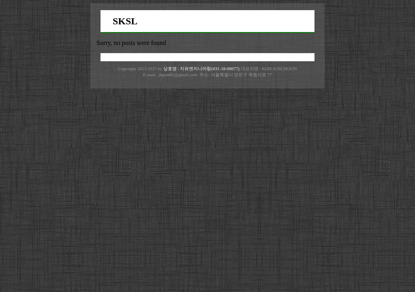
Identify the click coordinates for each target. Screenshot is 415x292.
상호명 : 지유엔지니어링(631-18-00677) (202, 68)
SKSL (125, 21)
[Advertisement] (207, 149)
